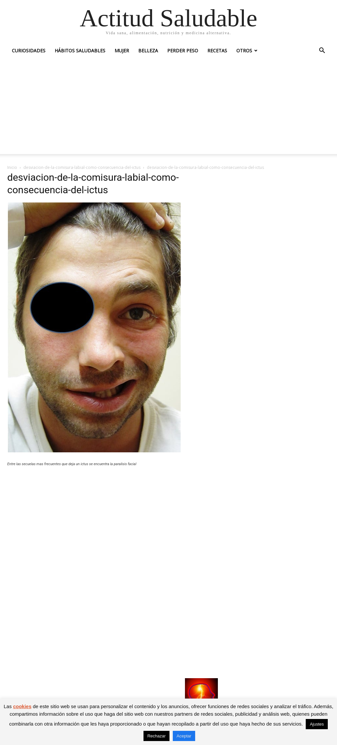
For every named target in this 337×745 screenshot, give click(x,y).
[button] (322, 51)
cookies (22, 706)
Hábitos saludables (80, 50)
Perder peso (182, 50)
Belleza (148, 50)
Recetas (217, 50)
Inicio (12, 167)
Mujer (122, 50)
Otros (244, 50)
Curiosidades (28, 50)
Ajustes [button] (317, 724)
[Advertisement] (168, 108)
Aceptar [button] (184, 735)
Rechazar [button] (156, 735)
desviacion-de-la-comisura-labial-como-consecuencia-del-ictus (82, 167)
